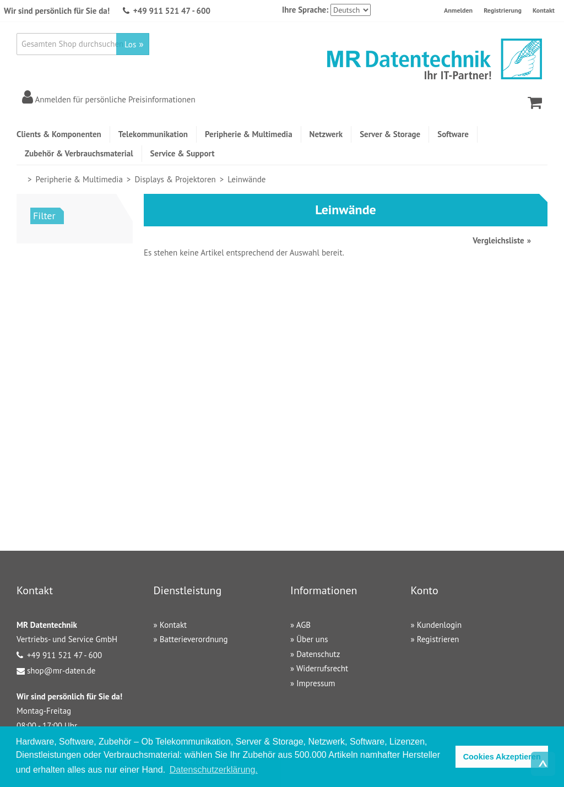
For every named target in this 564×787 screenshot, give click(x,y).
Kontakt (544, 10)
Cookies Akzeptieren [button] (502, 756)
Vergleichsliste (498, 240)
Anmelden (458, 10)
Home (21, 179)
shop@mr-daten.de (61, 670)
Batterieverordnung (194, 639)
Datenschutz (318, 654)
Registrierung (503, 10)
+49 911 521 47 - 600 (171, 11)
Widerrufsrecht (322, 668)
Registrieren (438, 639)
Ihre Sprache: (305, 9)
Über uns (312, 639)
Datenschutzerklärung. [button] (214, 769)
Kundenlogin (439, 625)
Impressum (315, 683)
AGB (303, 625)
